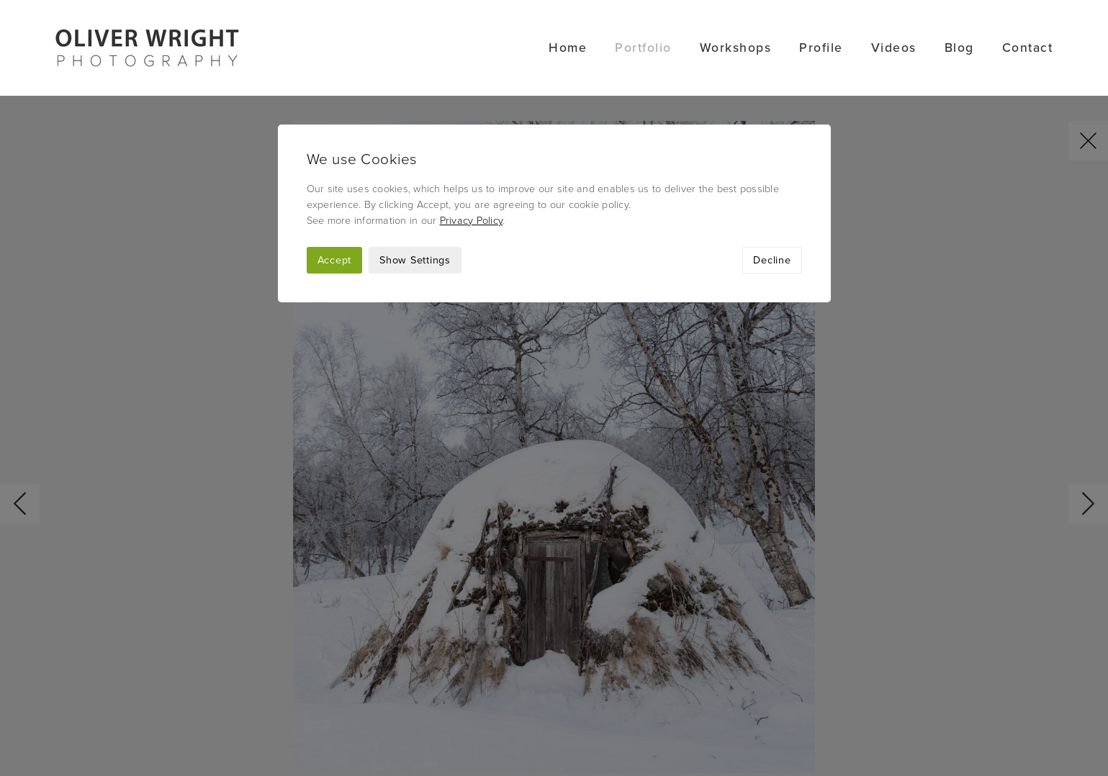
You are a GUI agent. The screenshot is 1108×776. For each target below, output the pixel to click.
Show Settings (415, 164)
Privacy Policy (471, 125)
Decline (772, 164)
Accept (334, 164)
